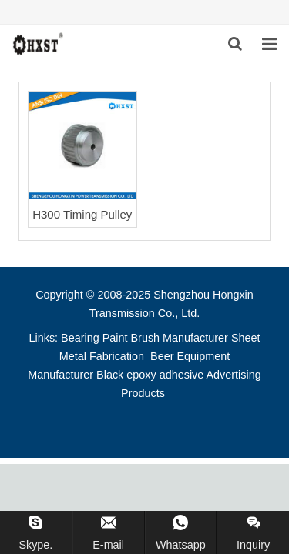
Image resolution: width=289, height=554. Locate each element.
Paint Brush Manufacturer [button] (165, 338)
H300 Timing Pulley (82, 214)
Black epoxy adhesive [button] (149, 375)
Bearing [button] (80, 338)
